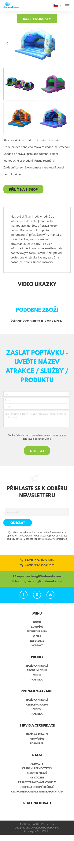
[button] (66, 43)
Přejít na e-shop (23, 189)
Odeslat (37, 451)
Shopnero (43, 831)
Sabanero (53, 827)
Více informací (59, 538)
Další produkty (37, 18)
